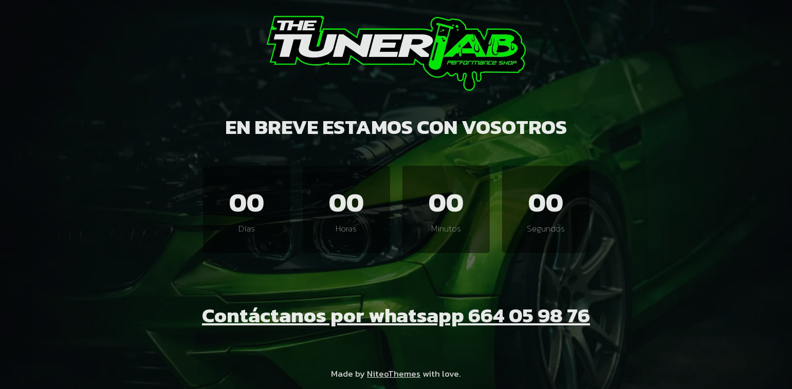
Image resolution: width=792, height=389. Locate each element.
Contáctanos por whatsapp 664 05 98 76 (396, 315)
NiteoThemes (393, 373)
